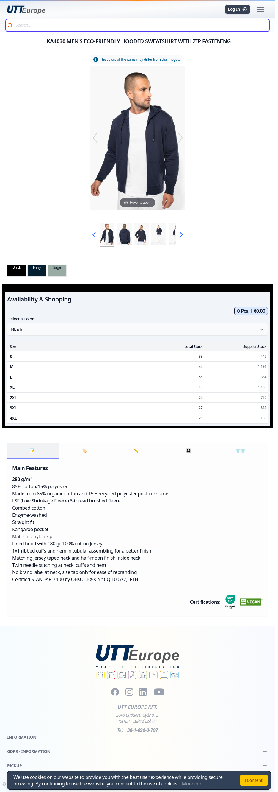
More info (192, 783)
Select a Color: (21, 319)
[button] (261, 9)
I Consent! (253, 780)
